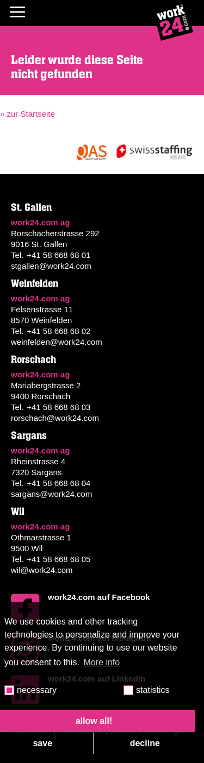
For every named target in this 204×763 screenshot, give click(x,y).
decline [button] (145, 743)
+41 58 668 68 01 (58, 255)
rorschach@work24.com (55, 418)
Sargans (29, 435)
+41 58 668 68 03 (58, 407)
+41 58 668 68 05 (58, 559)
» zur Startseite (27, 113)
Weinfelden (34, 283)
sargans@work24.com (51, 494)
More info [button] (102, 662)
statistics (152, 690)
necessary (37, 690)
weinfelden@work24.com (56, 341)
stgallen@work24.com (51, 265)
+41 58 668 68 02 (58, 331)
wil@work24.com (42, 570)
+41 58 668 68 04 (58, 483)
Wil (17, 511)
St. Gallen (31, 207)
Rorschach (33, 359)
